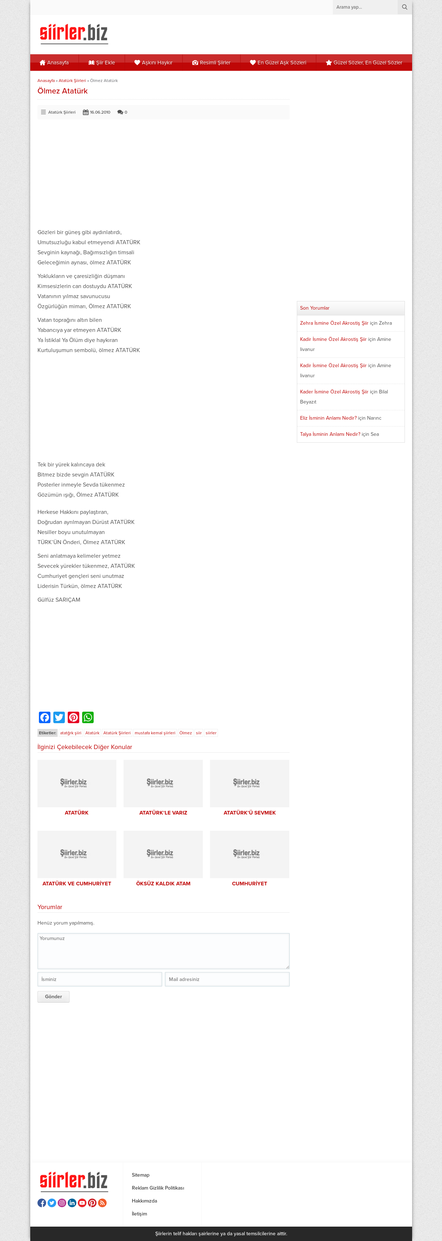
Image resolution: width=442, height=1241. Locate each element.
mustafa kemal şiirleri (155, 732)
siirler (211, 732)
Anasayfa (46, 80)
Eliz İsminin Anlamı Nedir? (328, 418)
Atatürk (92, 732)
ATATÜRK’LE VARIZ (163, 812)
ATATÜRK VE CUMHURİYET (77, 883)
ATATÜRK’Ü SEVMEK (250, 812)
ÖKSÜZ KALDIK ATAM (163, 883)
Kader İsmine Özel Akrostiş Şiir (334, 392)
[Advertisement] (163, 177)
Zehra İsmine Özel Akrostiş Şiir (334, 323)
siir (199, 732)
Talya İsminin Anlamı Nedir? (330, 434)
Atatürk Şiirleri (72, 80)
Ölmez (185, 732)
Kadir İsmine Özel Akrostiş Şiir (333, 339)
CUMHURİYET (249, 883)
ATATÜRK (77, 812)
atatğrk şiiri (70, 732)
